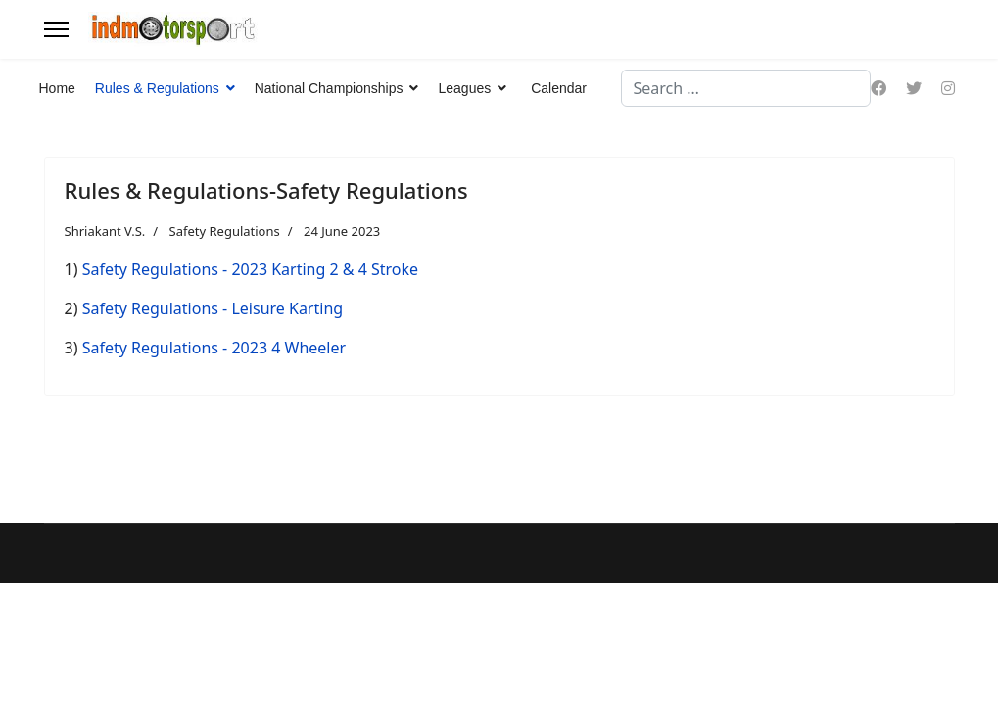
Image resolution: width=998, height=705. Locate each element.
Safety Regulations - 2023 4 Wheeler (214, 347)
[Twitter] (914, 88)
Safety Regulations (224, 231)
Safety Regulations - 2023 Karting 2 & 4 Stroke (250, 269)
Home (57, 88)
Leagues (464, 88)
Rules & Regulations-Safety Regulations (266, 190)
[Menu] (56, 29)
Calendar (559, 88)
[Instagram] (948, 88)
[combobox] (746, 88)
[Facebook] (878, 88)
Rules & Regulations (157, 88)
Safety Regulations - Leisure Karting (212, 308)
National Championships (329, 88)
